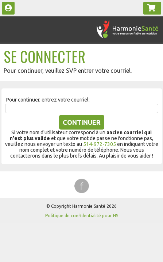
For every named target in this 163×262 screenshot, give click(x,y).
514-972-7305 (99, 144)
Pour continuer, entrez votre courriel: (48, 100)
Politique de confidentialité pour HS (81, 215)
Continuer (82, 122)
